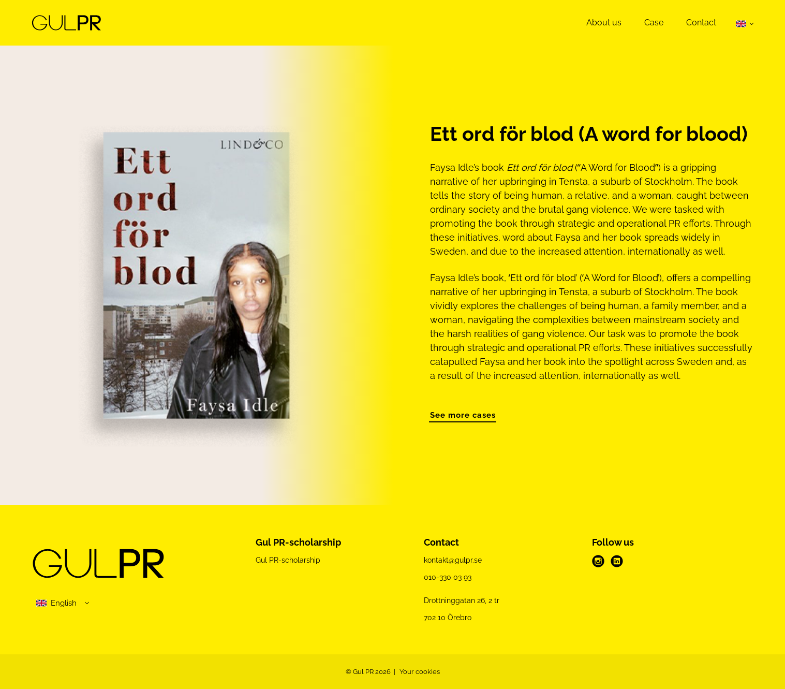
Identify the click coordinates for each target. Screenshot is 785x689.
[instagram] (598, 561)
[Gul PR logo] (98, 565)
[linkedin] (617, 561)
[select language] (63, 603)
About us (603, 22)
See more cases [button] (463, 415)
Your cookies (419, 672)
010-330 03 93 (447, 577)
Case (653, 22)
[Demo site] (66, 23)
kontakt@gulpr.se (453, 560)
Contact (701, 22)
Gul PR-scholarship (288, 560)
